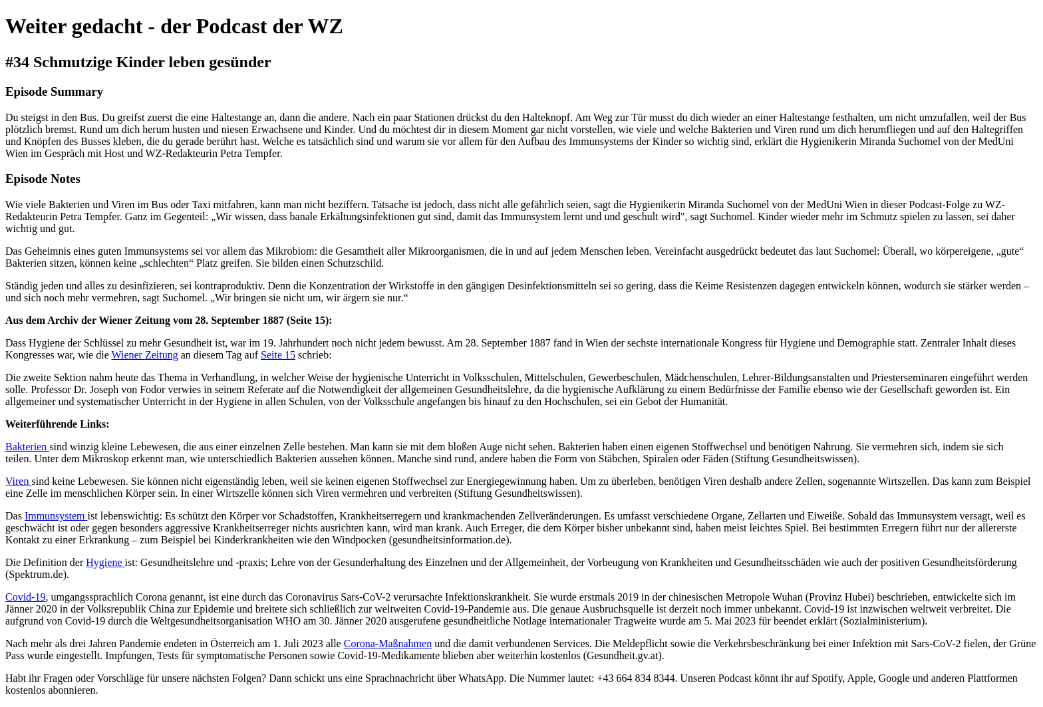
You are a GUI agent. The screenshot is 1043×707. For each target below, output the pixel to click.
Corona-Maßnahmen (388, 643)
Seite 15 (278, 354)
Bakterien (27, 446)
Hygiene (105, 562)
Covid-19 (25, 597)
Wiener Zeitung (144, 354)
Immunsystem (56, 515)
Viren (18, 481)
